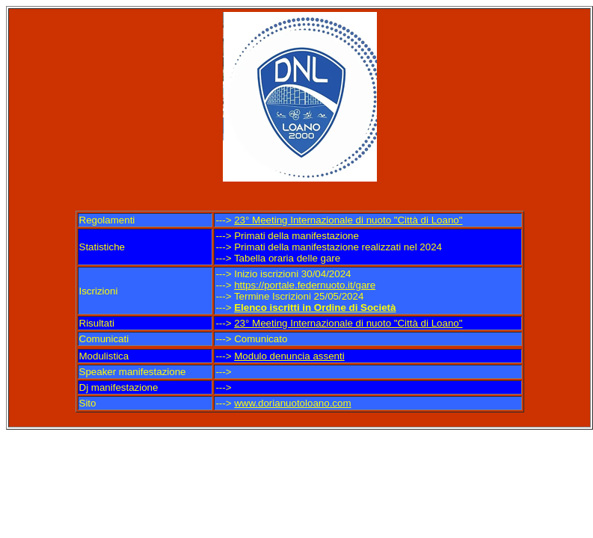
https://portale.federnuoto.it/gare (304, 285)
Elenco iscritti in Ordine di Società (315, 307)
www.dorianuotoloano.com (292, 403)
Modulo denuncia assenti (289, 356)
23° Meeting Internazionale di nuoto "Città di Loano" (348, 220)
